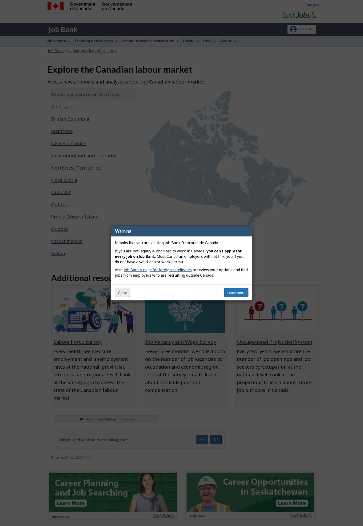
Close (122, 292)
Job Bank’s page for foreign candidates (158, 269)
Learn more (236, 292)
